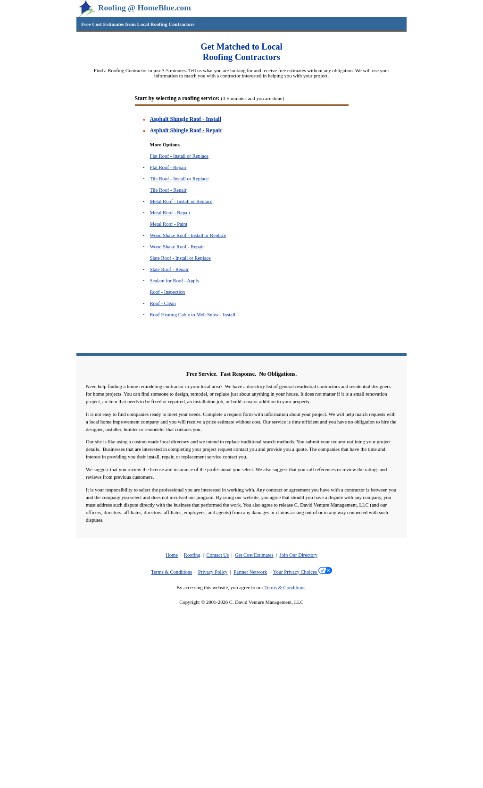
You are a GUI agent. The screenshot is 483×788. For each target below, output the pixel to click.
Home (172, 555)
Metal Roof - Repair (170, 212)
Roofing (192, 555)
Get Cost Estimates (254, 555)
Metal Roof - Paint (169, 224)
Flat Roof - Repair (168, 167)
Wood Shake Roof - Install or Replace (188, 235)
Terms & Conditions (171, 572)
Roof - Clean (163, 303)
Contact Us (218, 555)
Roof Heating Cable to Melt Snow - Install (192, 314)
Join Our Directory (299, 555)
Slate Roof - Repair (169, 269)
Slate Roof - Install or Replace (180, 258)
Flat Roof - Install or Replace (179, 156)
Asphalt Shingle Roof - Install (185, 119)
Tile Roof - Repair (168, 190)
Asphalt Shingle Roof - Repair (186, 130)
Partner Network (250, 572)
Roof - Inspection (167, 292)
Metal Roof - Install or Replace (181, 201)
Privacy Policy (212, 572)
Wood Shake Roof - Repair (177, 246)
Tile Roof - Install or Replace (179, 178)
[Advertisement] (241, 718)
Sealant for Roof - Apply (175, 280)
